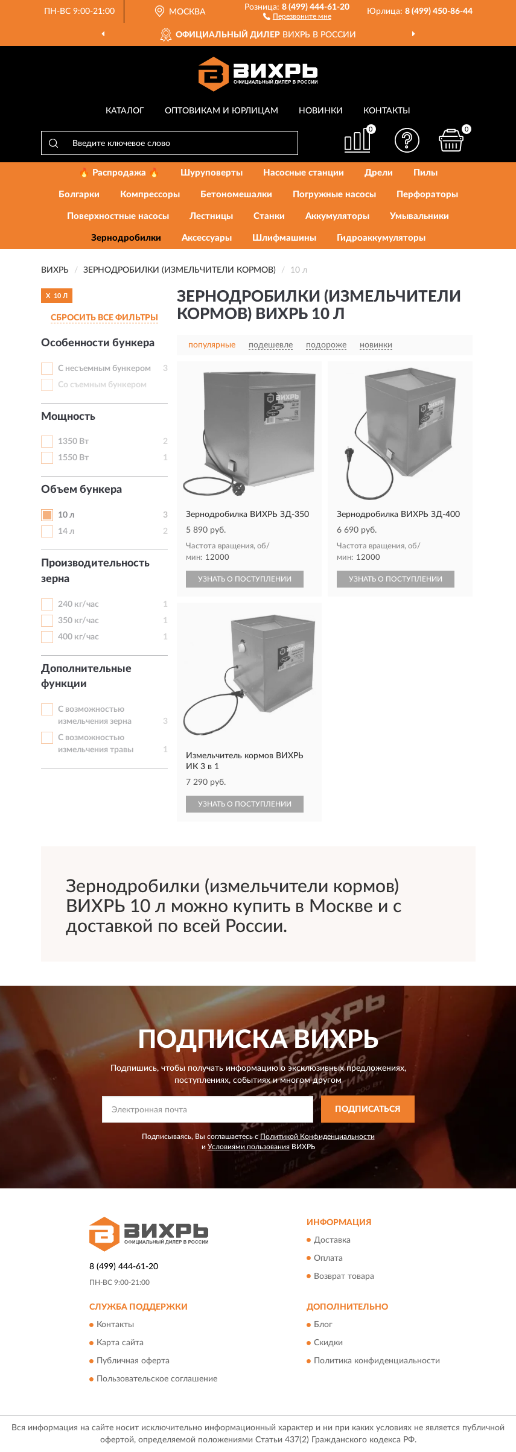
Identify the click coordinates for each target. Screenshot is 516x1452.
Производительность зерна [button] (95, 571)
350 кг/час (78, 621)
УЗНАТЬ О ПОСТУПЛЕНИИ (244, 579)
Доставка (332, 1240)
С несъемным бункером (104, 368)
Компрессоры (150, 194)
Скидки (328, 1343)
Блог (323, 1324)
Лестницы (211, 216)
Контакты (386, 111)
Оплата (328, 1258)
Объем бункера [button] (81, 489)
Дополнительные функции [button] (86, 677)
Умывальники (419, 216)
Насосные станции (303, 172)
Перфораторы (427, 194)
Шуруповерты (211, 172)
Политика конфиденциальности (377, 1361)
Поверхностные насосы (118, 216)
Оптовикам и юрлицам (221, 111)
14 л (66, 531)
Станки (269, 216)
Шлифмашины (284, 238)
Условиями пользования (249, 1146)
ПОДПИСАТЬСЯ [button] (368, 1109)
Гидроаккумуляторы (381, 238)
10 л (66, 515)
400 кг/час (78, 637)
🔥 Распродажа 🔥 (119, 172)
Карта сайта (120, 1343)
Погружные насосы (334, 194)
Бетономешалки (236, 194)
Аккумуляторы (337, 216)
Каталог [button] (125, 111)
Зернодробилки (126, 238)
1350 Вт (73, 441)
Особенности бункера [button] (97, 343)
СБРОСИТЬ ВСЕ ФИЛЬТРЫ (104, 318)
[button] (297, 15)
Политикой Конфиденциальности (317, 1136)
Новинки (321, 111)
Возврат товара (344, 1276)
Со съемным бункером (102, 385)
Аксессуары (207, 238)
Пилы (425, 172)
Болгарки (79, 194)
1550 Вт (73, 458)
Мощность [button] (68, 416)
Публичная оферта (133, 1361)
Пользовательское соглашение (157, 1379)
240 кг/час (78, 604)
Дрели (379, 172)
